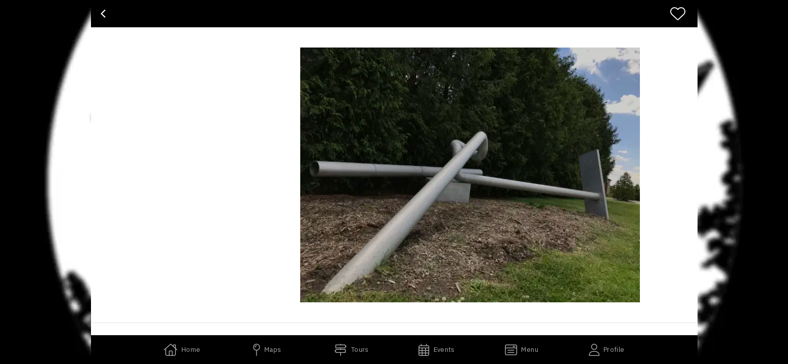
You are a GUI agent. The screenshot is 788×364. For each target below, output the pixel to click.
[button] (470, 175)
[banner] (394, 13)
